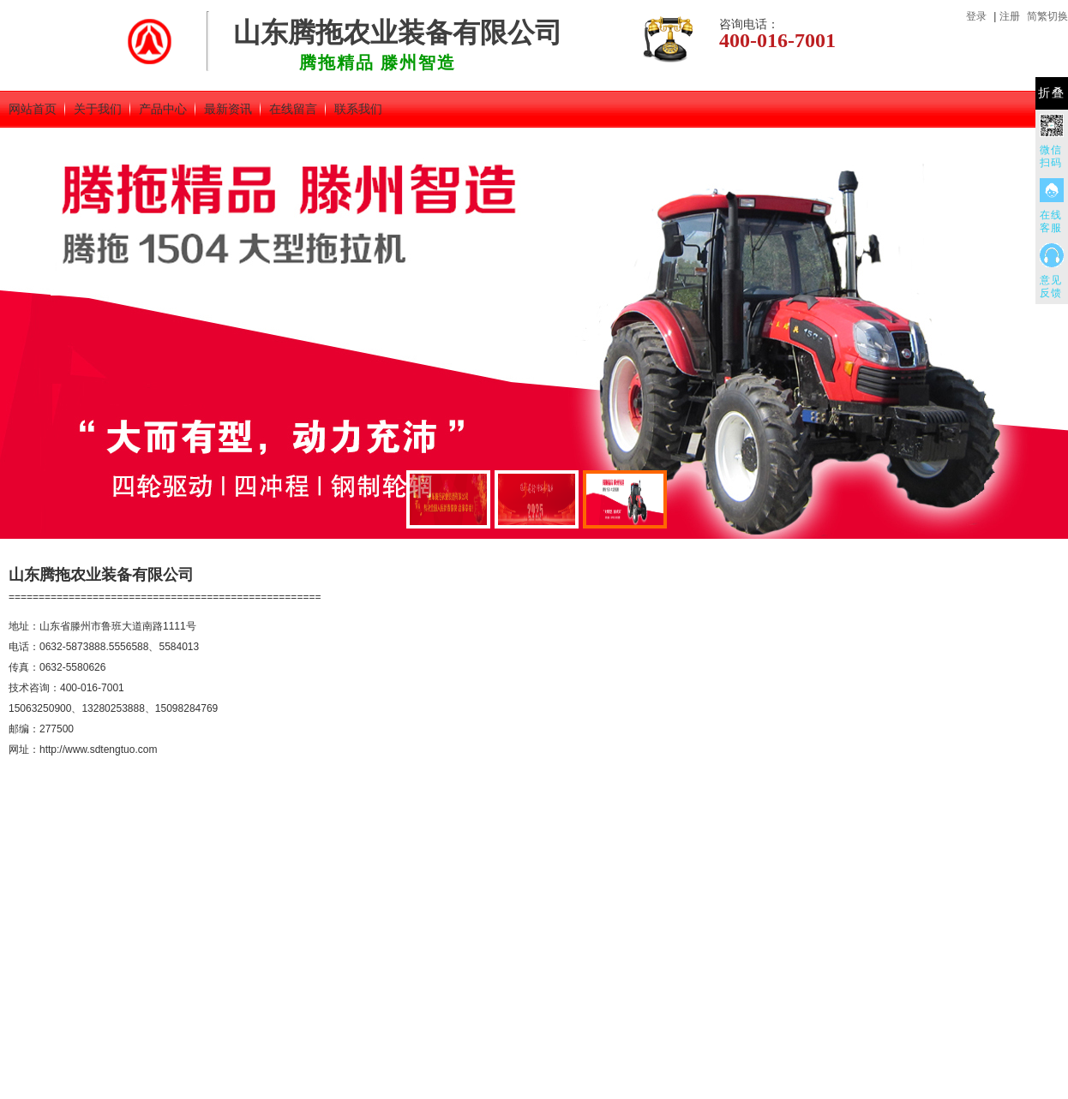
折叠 (1051, 93)
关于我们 (98, 109)
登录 (976, 16)
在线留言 (293, 109)
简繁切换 (1047, 16)
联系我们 (358, 109)
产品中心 (163, 109)
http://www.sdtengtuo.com (98, 750)
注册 (1009, 16)
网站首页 (33, 109)
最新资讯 (228, 109)
